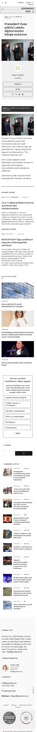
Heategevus (10, 234)
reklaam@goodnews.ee (19, 696)
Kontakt (18, 707)
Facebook (30, 4)
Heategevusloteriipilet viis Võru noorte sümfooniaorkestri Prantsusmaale (22, 506)
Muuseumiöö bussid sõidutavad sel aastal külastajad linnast (22, 593)
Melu (25, 515)
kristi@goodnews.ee (16, 671)
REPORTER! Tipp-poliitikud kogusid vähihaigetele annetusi (17, 242)
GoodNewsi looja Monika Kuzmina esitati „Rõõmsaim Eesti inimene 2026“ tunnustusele (18, 334)
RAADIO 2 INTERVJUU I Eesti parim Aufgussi (22, 548)
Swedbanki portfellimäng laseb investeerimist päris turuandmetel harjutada (21, 476)
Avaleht (6, 705)
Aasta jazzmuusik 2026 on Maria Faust (17, 364)
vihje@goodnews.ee (14, 651)
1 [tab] (4, 723)
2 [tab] (6, 723)
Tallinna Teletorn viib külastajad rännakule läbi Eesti (22, 535)
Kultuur (26, 557)
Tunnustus (18, 17)
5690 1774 (13, 669)
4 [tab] (10, 723)
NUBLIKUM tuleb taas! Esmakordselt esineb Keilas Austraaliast (22, 580)
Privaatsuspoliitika (9, 691)
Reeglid (14, 705)
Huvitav (8, 197)
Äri (25, 601)
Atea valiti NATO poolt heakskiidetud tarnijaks (12, 305)
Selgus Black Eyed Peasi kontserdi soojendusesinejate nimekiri (21, 521)
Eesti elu (11, 17)
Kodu (6, 17)
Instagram (21, 2)
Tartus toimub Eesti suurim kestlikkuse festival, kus (21, 491)
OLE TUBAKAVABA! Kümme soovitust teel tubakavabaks (18, 205)
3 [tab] (8, 723)
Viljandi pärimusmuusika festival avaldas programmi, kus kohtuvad (20, 564)
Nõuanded (14, 197)
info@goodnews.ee (9, 683)
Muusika (26, 574)
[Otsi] (23, 453)
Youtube (28, 2)
